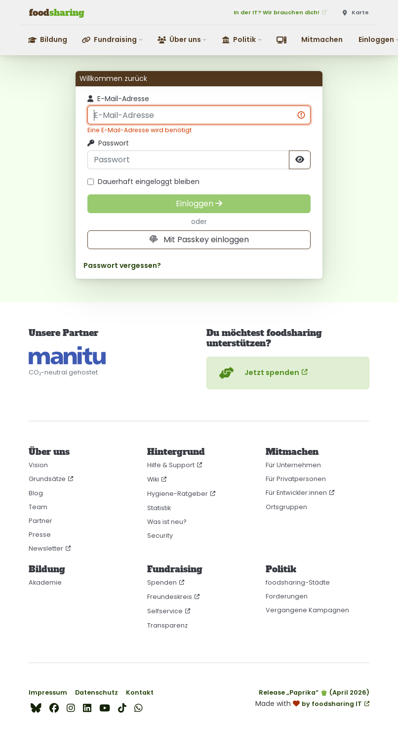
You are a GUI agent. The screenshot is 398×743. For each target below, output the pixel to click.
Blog (36, 493)
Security (160, 535)
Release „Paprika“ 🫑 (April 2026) (314, 692)
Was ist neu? (167, 522)
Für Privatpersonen (296, 479)
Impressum (48, 692)
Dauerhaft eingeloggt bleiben (143, 181)
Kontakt (140, 692)
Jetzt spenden (258, 373)
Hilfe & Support (171, 465)
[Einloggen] (199, 203)
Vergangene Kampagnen (307, 610)
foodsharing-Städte (298, 582)
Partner (40, 521)
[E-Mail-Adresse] (199, 115)
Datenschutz (96, 692)
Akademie (45, 582)
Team (38, 507)
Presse (40, 534)
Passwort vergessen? (122, 265)
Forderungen (287, 596)
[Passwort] (188, 159)
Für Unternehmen (293, 465)
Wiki (153, 479)
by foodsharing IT (332, 704)
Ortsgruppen (286, 507)
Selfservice (165, 611)
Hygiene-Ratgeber (177, 493)
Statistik (159, 508)
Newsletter (46, 548)
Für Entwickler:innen (296, 492)
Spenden (162, 582)
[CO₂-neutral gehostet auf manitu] (67, 355)
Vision (38, 465)
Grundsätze (47, 479)
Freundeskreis (169, 597)
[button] (113, 39)
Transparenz (167, 625)
